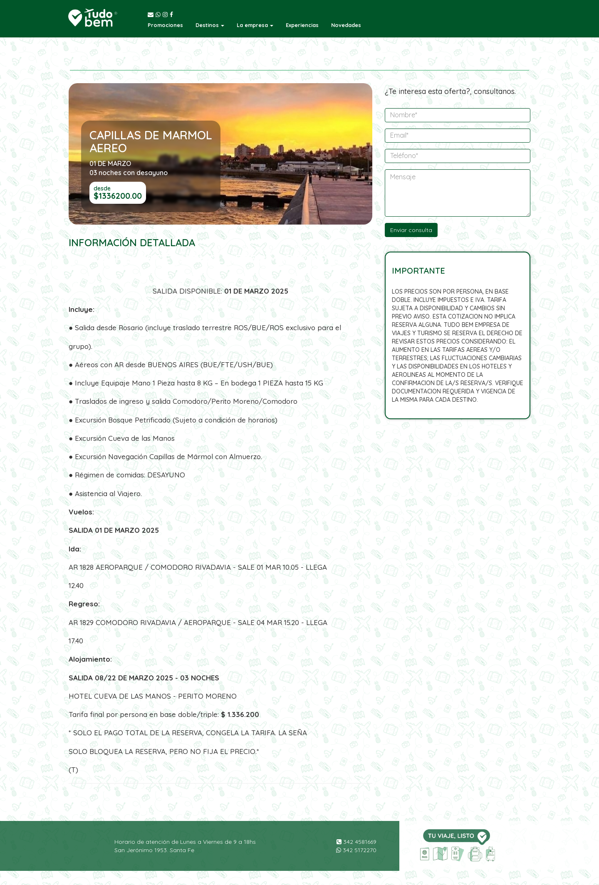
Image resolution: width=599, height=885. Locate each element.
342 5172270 (356, 850)
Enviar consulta (411, 230)
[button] (209, 25)
